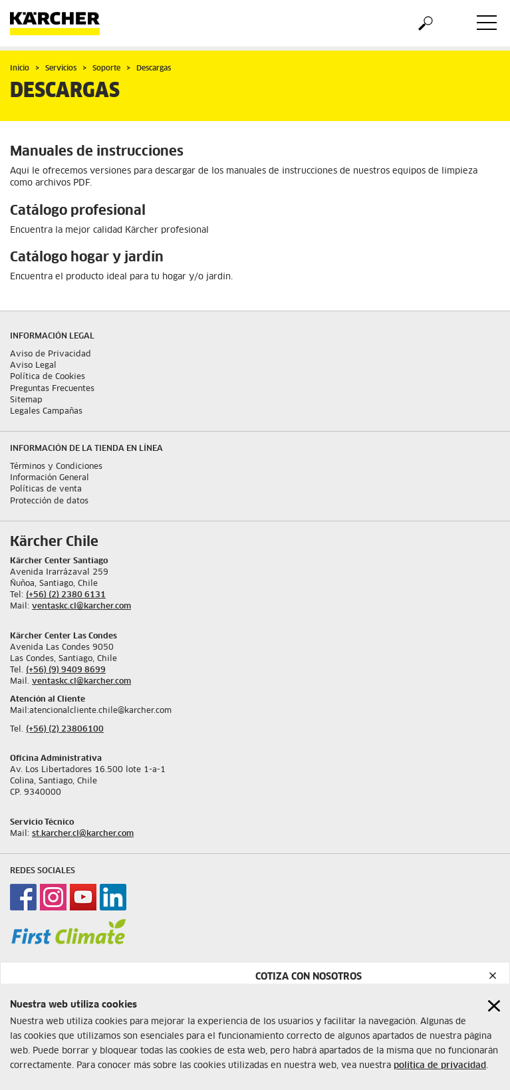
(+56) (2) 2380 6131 (66, 595)
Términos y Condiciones (56, 467)
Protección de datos (49, 501)
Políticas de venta (46, 489)
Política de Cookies (47, 377)
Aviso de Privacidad (50, 354)
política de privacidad (440, 1066)
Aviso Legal (33, 366)
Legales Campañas (46, 412)
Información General (49, 478)
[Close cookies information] (494, 1006)
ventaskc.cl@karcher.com (81, 607)
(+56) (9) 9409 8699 (66, 670)
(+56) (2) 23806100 (65, 730)
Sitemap (26, 400)
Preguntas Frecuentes (52, 389)
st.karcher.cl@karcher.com (83, 834)
